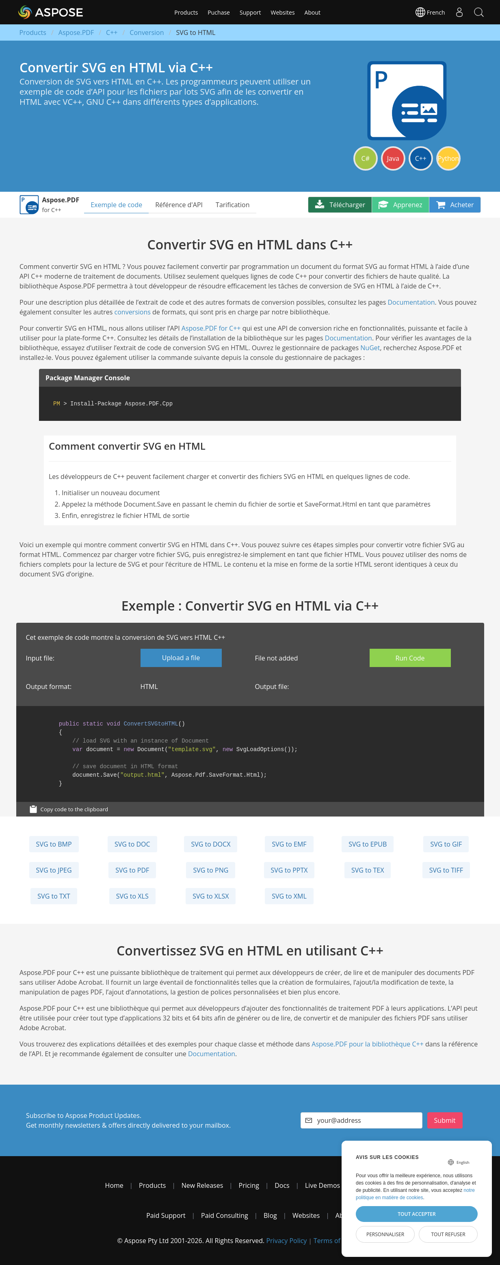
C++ (111, 32)
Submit (445, 1120)
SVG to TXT (53, 896)
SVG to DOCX (210, 844)
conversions (133, 312)
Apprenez (400, 205)
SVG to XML (289, 896)
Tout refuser (448, 1234)
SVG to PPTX (289, 870)
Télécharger (340, 205)
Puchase (219, 12)
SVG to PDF (132, 870)
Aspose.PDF (76, 32)
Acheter (455, 205)
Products (186, 12)
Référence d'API (179, 204)
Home (114, 1185)
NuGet (370, 347)
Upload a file (181, 657)
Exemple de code (116, 204)
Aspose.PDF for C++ (211, 328)
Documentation (411, 302)
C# (365, 158)
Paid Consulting (224, 1215)
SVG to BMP (54, 844)
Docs (282, 1185)
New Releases (202, 1185)
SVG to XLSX (211, 896)
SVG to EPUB (367, 844)
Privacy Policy (286, 1240)
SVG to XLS (132, 896)
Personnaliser (385, 1234)
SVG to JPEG (54, 870)
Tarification (232, 204)
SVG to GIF (446, 844)
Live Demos (322, 1185)
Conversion (147, 32)
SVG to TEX (367, 870)
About (312, 12)
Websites (283, 12)
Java (393, 158)
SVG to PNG (210, 870)
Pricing (249, 1185)
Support (250, 12)
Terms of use (333, 1240)
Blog (270, 1215)
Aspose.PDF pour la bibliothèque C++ (368, 1044)
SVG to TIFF (446, 870)
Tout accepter (416, 1214)
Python (448, 158)
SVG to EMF (289, 844)
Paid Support (166, 1215)
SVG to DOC (132, 844)
